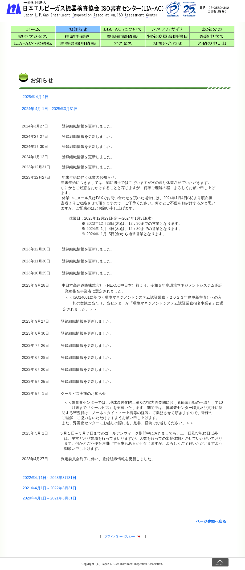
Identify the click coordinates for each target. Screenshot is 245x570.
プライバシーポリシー (119, 536)
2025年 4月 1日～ (37, 97)
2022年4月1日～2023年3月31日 (49, 478)
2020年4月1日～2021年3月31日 (49, 498)
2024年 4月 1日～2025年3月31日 (50, 109)
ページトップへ (220, 562)
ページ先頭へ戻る (211, 521)
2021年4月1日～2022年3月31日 (49, 488)
